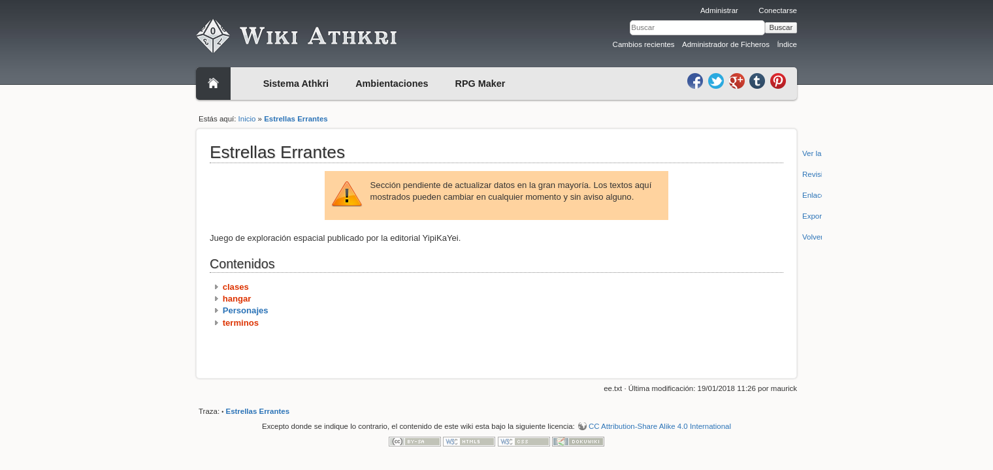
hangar (237, 299)
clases (236, 287)
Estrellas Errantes (296, 119)
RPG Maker (480, 83)
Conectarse (777, 10)
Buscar (781, 27)
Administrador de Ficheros (726, 44)
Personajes (246, 310)
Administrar (719, 10)
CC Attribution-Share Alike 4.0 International (660, 426)
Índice (787, 44)
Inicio (247, 119)
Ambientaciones (391, 83)
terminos (241, 323)
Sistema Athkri (296, 83)
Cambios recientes (644, 44)
